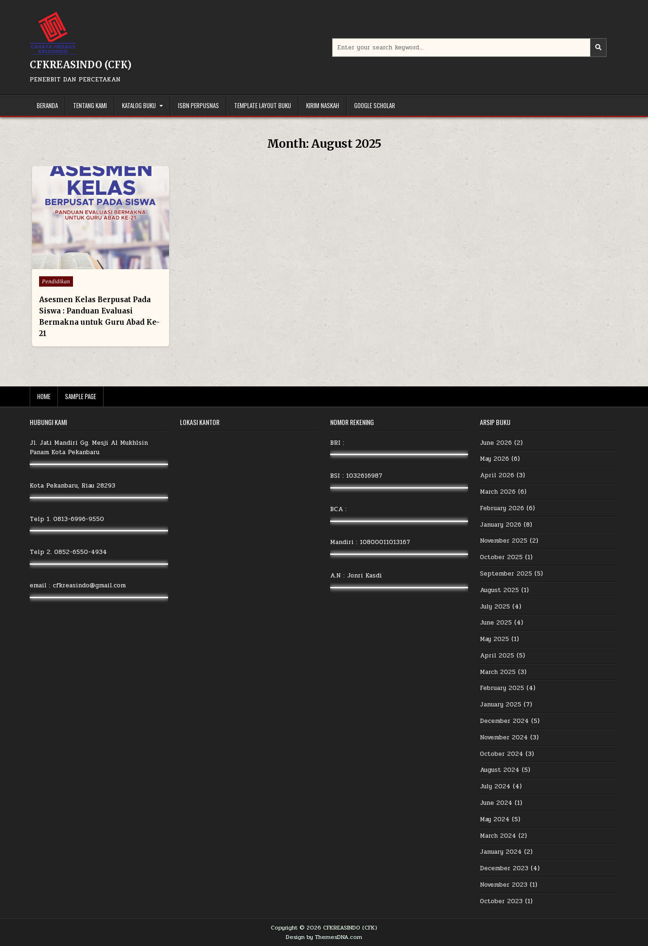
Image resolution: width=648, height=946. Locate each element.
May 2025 (494, 639)
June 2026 (496, 443)
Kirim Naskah (322, 105)
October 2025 (501, 557)
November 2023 (503, 885)
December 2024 (504, 721)
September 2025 (506, 573)
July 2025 (495, 606)
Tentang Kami (90, 105)
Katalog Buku (139, 105)
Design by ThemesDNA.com (324, 937)
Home (43, 396)
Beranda (47, 105)
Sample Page (80, 396)
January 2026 (500, 524)
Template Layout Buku (262, 105)
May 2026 (494, 459)
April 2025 (497, 655)
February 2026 (502, 508)
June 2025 (496, 622)
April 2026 (497, 475)
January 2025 (500, 704)
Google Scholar (374, 105)
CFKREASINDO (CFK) (80, 65)
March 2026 (498, 492)
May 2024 (495, 819)
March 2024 (498, 836)
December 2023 (504, 868)
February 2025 (502, 688)
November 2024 (504, 737)
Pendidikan (56, 281)
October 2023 (501, 901)
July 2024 (495, 786)
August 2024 (499, 770)
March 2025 (498, 672)
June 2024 (496, 803)
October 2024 (501, 754)
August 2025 (499, 590)
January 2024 (501, 852)
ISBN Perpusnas (198, 105)
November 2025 (503, 540)
